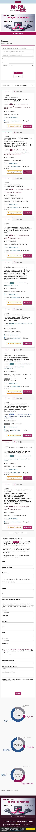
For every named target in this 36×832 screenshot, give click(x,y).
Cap (3, 632)
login (19, 555)
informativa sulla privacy (8, 680)
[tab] (7, 91)
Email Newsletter (7, 655)
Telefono (5, 615)
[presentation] (13, 686)
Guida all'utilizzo (7, 43)
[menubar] (32, 85)
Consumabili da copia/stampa (14, 192)
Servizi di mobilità (22, 283)
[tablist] (18, 91)
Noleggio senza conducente (11, 285)
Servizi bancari (21, 323)
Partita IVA (5, 643)
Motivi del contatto (8, 660)
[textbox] (18, 48)
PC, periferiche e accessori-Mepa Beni (16, 153)
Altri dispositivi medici (15, 238)
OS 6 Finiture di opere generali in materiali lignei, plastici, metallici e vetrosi (18, 416)
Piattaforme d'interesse (9, 666)
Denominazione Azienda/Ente (11, 599)
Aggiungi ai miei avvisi (14, 126)
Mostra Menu (18, 33)
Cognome (5, 593)
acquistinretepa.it (14, 97)
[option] (18, 109)
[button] (32, 55)
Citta (3, 627)
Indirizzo (4, 621)
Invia (18, 693)
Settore (4, 610)
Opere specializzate (22, 414)
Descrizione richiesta (8, 672)
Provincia (5, 638)
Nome (4, 588)
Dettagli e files (27, 126)
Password (5, 573)
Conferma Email (7, 567)
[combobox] (3, 51)
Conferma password (8, 582)
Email (3, 561)
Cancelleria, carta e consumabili (24, 189)
